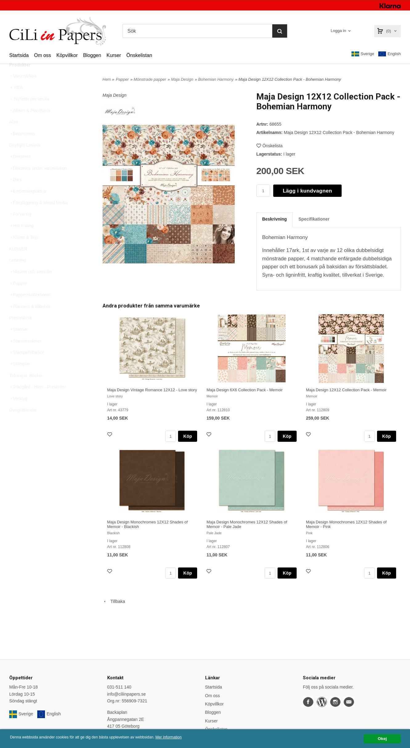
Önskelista (269, 145)
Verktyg (18, 412)
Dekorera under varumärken (38, 182)
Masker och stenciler (30, 285)
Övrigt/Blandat (23, 423)
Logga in (338, 30)
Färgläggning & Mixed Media (38, 216)
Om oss (42, 55)
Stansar (18, 343)
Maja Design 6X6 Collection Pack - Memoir (244, 390)
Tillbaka (114, 601)
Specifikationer (313, 219)
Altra (13, 135)
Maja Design (182, 79)
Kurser (114, 55)
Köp (187, 436)
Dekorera (20, 170)
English (389, 54)
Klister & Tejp (23, 251)
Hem (107, 79)
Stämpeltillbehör (26, 366)
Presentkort (20, 331)
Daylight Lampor (25, 159)
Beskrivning (274, 219)
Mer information (186, 737)
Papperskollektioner (30, 308)
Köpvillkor (67, 55)
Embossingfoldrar (28, 205)
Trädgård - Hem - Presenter (37, 400)
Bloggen (92, 55)
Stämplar (19, 377)
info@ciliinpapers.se (126, 694)
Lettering (17, 274)
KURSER (18, 262)
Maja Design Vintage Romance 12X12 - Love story (152, 390)
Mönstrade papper (150, 79)
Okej (382, 738)
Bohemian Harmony (215, 79)
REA (16, 101)
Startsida (19, 55)
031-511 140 (119, 687)
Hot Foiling (21, 239)
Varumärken (22, 89)
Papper (18, 297)
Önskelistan (139, 55)
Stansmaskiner (25, 354)
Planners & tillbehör (29, 320)
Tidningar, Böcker (26, 389)
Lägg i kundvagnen (307, 191)
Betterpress (22, 147)
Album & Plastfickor (29, 124)
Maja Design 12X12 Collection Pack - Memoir (346, 390)
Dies (15, 193)
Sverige (362, 53)
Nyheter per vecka (29, 112)
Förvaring (20, 228)
